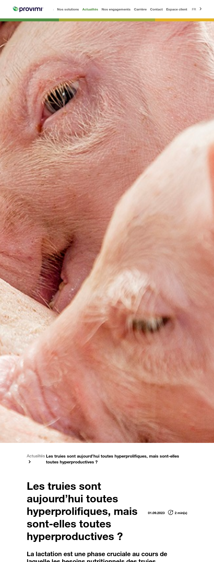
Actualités (90, 9)
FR (197, 9)
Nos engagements (116, 9)
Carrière (140, 9)
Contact (156, 9)
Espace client (176, 9)
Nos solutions (68, 9)
